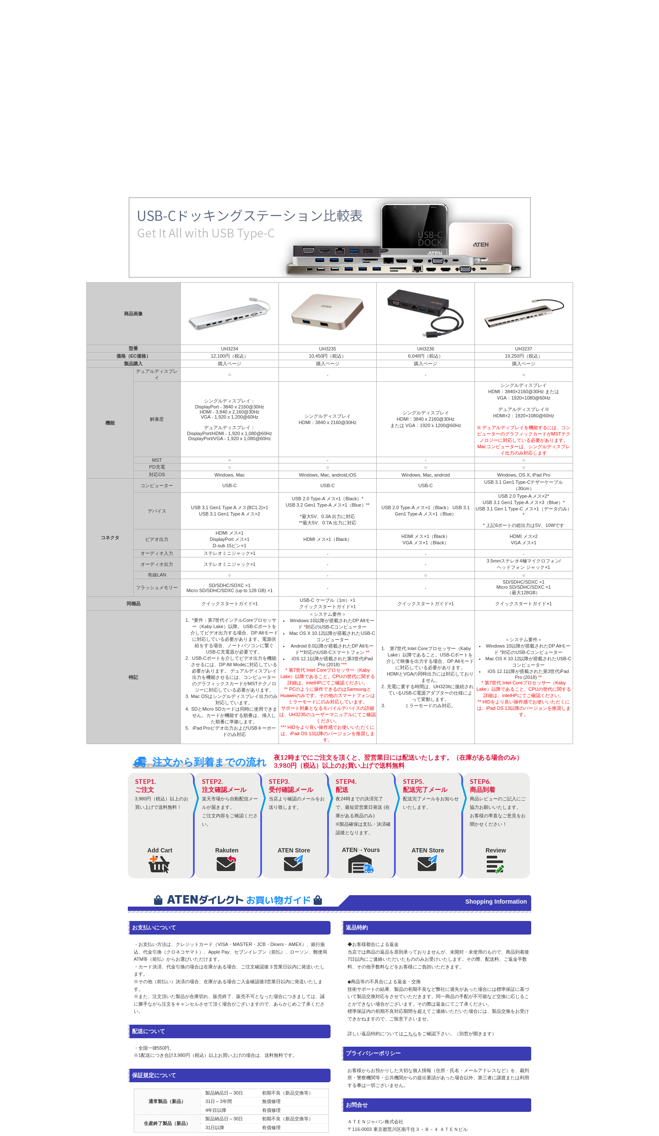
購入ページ (229, 363)
